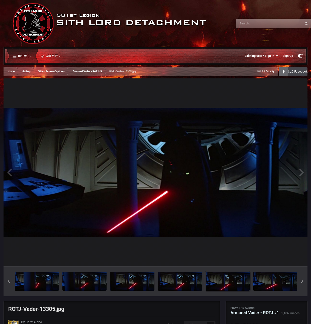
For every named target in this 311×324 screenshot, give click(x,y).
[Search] (257, 23)
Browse (22, 56)
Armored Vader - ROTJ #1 (254, 312)
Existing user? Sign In (261, 56)
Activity (51, 56)
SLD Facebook (297, 71)
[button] (9, 281)
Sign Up (288, 56)
